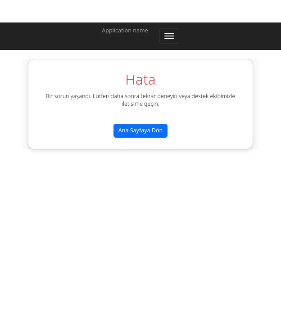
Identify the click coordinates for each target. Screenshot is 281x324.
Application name (125, 30)
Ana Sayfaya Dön (140, 130)
